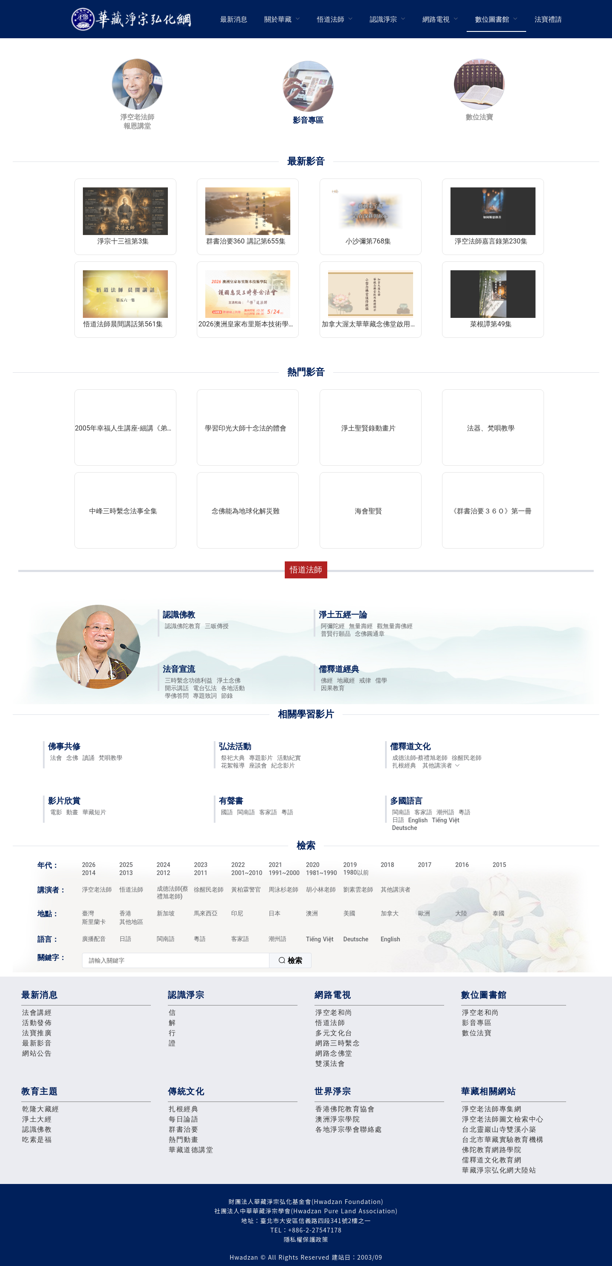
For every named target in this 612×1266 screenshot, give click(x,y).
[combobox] (197, 960)
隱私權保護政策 (306, 1239)
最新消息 (233, 19)
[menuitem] (234, 19)
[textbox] (175, 960)
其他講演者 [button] (441, 765)
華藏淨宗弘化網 (133, 19)
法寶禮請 (548, 19)
